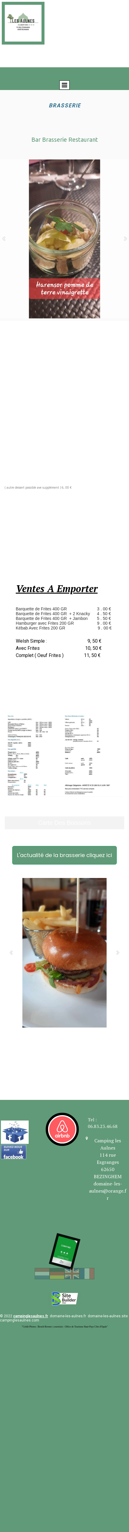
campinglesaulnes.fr (30, 1316)
